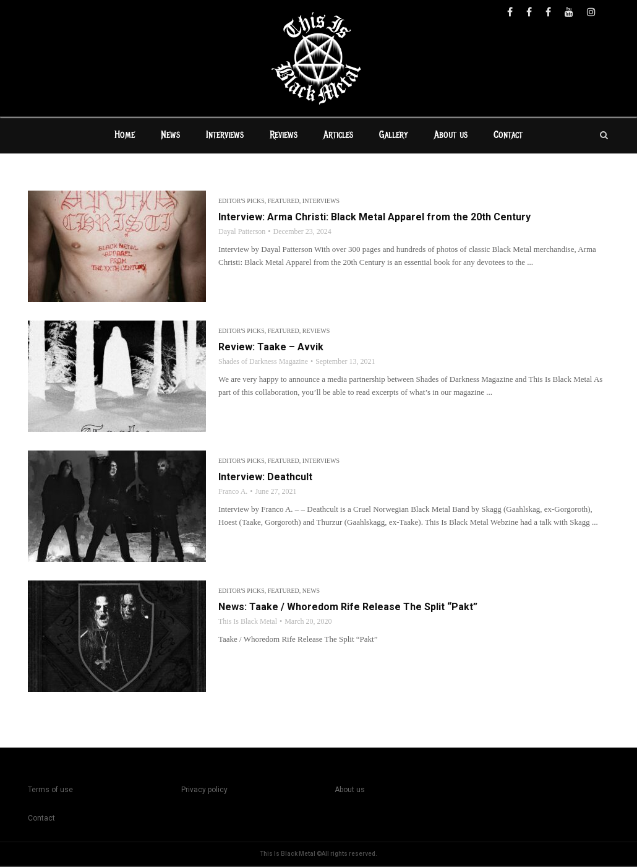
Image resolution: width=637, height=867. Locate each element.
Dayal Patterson (241, 232)
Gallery (393, 136)
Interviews (225, 136)
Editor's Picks (241, 202)
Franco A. (232, 492)
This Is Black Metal (247, 622)
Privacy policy (204, 791)
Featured (283, 202)
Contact (508, 136)
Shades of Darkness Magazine (263, 362)
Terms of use (50, 791)
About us (451, 136)
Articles (338, 136)
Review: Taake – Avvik (270, 348)
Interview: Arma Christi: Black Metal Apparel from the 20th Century (374, 218)
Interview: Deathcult (265, 478)
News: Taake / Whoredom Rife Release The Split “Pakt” (347, 608)
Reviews (283, 136)
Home (124, 136)
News (170, 136)
